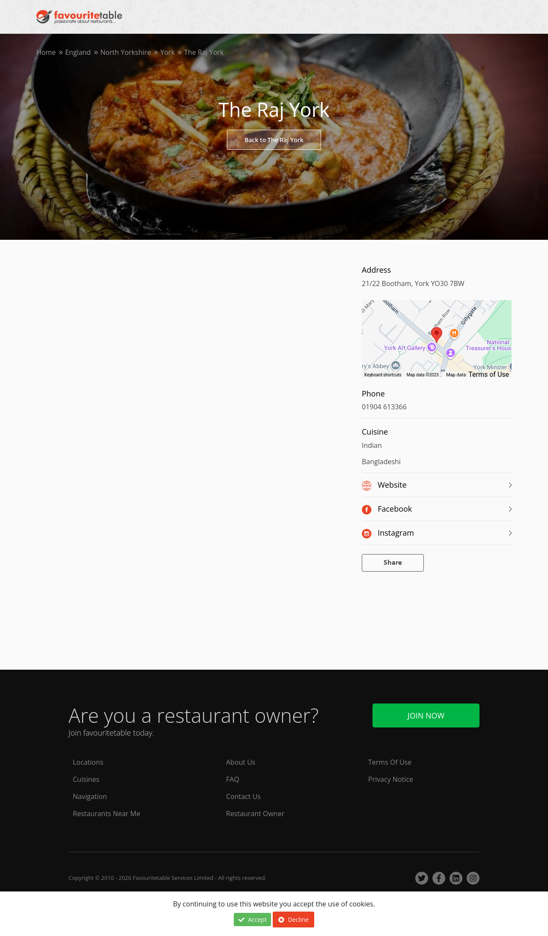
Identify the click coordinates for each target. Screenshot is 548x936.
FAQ (232, 779)
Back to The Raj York (274, 140)
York (168, 52)
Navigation (90, 796)
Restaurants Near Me (106, 813)
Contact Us (243, 796)
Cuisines (86, 779)
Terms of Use (488, 374)
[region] (437, 343)
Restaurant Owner (255, 813)
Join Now (426, 715)
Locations (88, 762)
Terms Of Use (389, 762)
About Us (241, 762)
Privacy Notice (390, 779)
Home (46, 52)
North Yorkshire (125, 52)
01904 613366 (384, 406)
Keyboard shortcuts (383, 375)
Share (393, 563)
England (78, 52)
